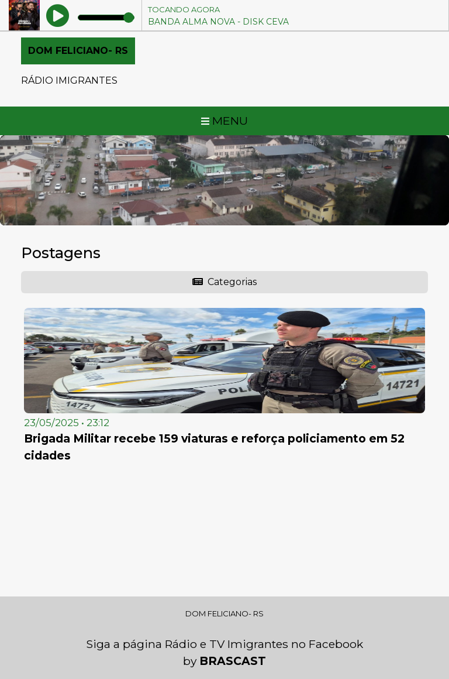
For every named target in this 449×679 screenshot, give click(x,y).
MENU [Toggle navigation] (224, 121)
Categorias (224, 281)
